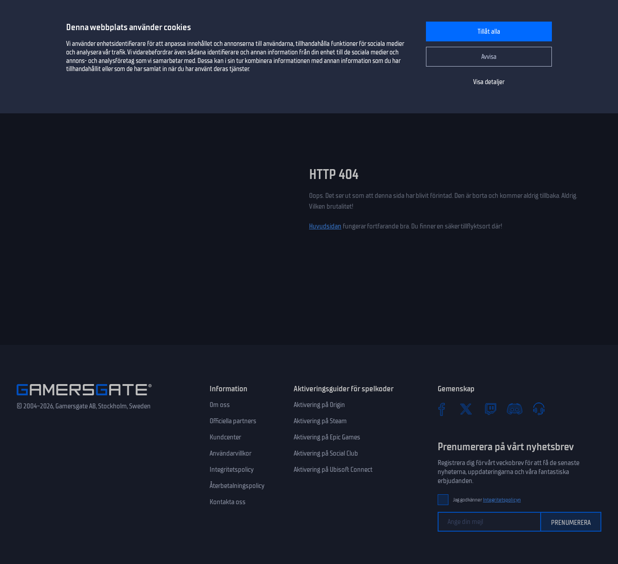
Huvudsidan (325, 226)
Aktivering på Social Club (326, 453)
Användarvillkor (230, 453)
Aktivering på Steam (320, 420)
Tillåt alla (489, 31)
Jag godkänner (487, 500)
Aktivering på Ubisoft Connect (333, 469)
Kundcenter (225, 437)
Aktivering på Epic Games (327, 437)
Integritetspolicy (232, 469)
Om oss (220, 404)
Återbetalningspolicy (237, 485)
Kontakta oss (228, 501)
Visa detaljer (489, 82)
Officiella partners (233, 420)
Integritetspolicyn (502, 500)
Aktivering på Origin (319, 404)
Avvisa (489, 57)
